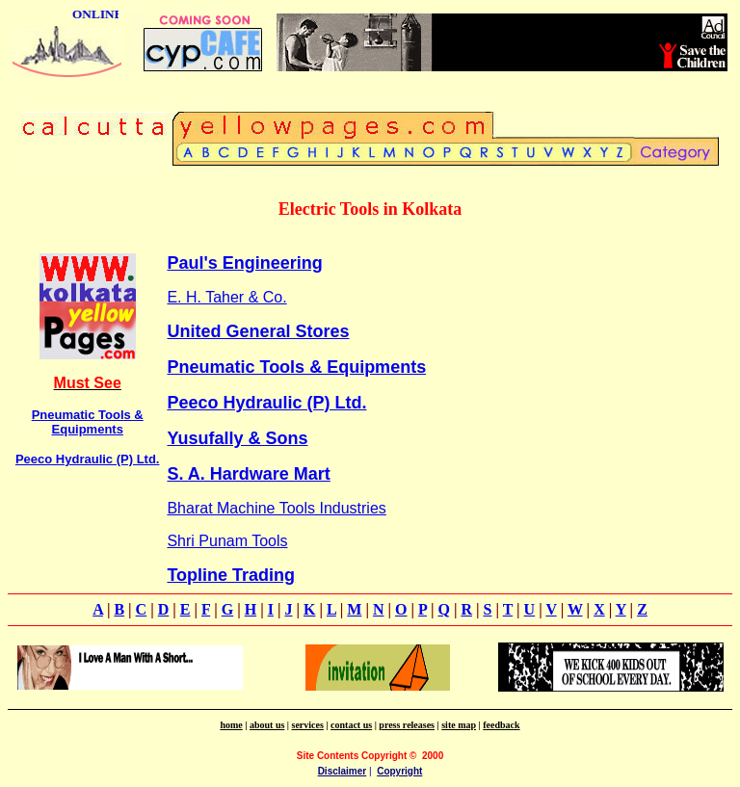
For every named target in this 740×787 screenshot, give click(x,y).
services (308, 725)
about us (267, 725)
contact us (351, 725)
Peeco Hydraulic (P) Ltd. (87, 459)
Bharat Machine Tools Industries (276, 508)
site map (458, 725)
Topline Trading (231, 575)
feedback (501, 725)
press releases (407, 725)
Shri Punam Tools (227, 541)
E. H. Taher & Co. (226, 297)
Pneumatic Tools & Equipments (88, 421)
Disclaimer (342, 771)
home (231, 725)
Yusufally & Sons (237, 438)
